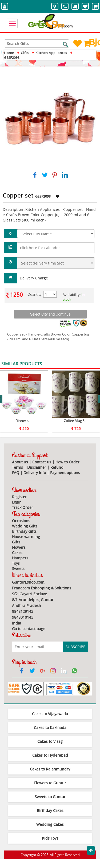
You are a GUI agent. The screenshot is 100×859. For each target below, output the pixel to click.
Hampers (20, 557)
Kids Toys (50, 838)
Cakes (17, 552)
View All (87, 364)
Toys (16, 563)
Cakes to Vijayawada (50, 713)
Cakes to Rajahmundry (50, 769)
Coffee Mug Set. (76, 420)
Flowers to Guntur (50, 782)
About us (20, 461)
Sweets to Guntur (50, 796)
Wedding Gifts (24, 526)
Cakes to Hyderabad (50, 755)
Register (19, 496)
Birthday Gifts (24, 531)
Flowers (19, 547)
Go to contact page (28, 628)
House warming (26, 536)
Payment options (65, 472)
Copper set (16, 334)
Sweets (18, 568)
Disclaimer (36, 467)
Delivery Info (34, 472)
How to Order (67, 461)
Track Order (22, 507)
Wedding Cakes (50, 824)
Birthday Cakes (50, 810)
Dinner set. (24, 420)
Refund (56, 467)
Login (17, 502)
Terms (17, 467)
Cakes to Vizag (50, 741)
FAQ (15, 472)
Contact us (41, 461)
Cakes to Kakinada (50, 727)
